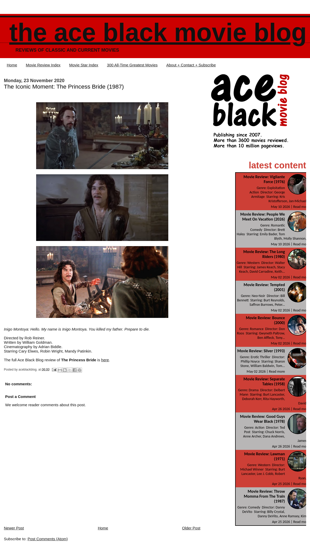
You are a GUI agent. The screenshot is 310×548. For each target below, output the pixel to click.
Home (12, 65)
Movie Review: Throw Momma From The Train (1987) (264, 496)
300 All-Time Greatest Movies (132, 65)
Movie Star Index (83, 65)
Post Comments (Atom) (48, 539)
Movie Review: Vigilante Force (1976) (264, 179)
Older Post (191, 528)
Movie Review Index (43, 65)
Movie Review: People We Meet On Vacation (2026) (262, 217)
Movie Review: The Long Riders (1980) (264, 254)
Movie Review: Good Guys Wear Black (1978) (262, 419)
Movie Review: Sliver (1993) (261, 350)
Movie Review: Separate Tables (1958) (264, 381)
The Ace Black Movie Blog (158, 32)
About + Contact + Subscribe (191, 65)
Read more (301, 207)
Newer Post (14, 528)
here (105, 360)
